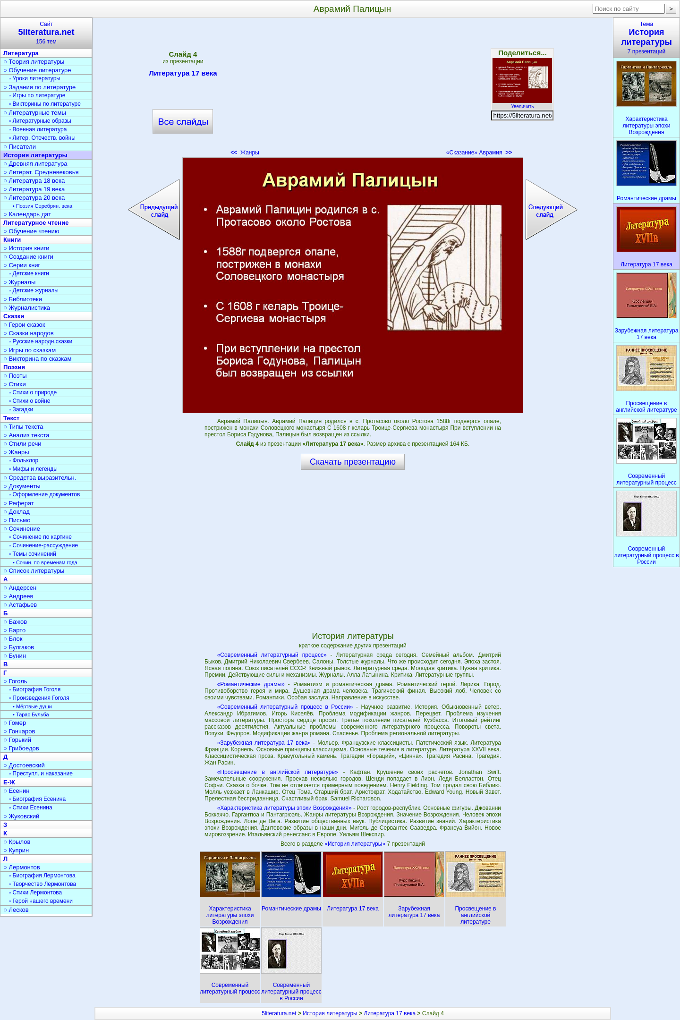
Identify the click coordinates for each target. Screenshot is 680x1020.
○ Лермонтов (21, 867)
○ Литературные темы (34, 112)
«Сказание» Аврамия (479, 152)
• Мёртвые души (32, 706)
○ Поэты (15, 375)
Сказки (13, 316)
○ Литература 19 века (34, 189)
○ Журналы (19, 282)
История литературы (35, 155)
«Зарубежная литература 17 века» (264, 743)
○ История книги (26, 248)
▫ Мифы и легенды (33, 469)
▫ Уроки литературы (34, 78)
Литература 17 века (183, 74)
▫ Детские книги (29, 273)
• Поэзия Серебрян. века (42, 206)
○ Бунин (14, 655)
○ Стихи (14, 384)
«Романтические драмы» (251, 684)
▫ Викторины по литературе (45, 104)
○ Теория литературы (33, 61)
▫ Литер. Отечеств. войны (42, 138)
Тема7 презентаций (646, 38)
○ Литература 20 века (34, 197)
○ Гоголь (15, 681)
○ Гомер (14, 722)
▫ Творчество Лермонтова (42, 884)
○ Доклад (16, 511)
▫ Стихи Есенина (30, 807)
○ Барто (14, 630)
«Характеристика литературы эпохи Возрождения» (284, 808)
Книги (12, 239)
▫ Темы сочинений (32, 554)
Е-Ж (9, 782)
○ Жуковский (21, 816)
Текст (11, 418)
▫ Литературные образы (40, 121)
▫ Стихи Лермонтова (35, 892)
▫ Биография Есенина (37, 799)
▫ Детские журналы (34, 290)
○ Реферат (18, 503)
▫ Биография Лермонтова (42, 875)
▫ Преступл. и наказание (41, 773)
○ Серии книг (21, 265)
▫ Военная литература (38, 129)
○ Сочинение (21, 528)
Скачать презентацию (353, 462)
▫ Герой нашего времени (41, 901)
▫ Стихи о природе (33, 392)
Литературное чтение (35, 222)
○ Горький (17, 739)
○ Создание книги (28, 256)
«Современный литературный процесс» (272, 655)
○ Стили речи (22, 443)
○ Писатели (19, 146)
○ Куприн (16, 850)
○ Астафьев (20, 604)
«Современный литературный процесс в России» (285, 707)
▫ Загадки (21, 409)
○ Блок (13, 638)
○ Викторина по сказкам (37, 358)
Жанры (244, 152)
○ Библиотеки (22, 299)
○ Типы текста (23, 426)
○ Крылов (16, 841)
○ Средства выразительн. (39, 477)
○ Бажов (15, 621)
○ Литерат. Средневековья (41, 172)
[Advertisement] (352, 90)
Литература (21, 53)
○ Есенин (16, 790)
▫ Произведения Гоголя (39, 698)
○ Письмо (17, 520)
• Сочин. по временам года (45, 562)
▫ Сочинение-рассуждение (43, 545)
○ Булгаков (18, 647)
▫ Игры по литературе (37, 95)
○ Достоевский (24, 765)
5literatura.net (279, 1013)
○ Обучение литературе (37, 70)
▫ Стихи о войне (29, 401)
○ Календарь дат (27, 214)
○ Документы (21, 486)
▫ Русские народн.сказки (40, 341)
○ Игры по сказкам (29, 350)
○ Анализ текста (26, 435)
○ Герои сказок (24, 324)
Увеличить (522, 104)
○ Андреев (18, 596)
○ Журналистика (26, 307)
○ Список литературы (33, 570)
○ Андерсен (19, 587)
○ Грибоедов (21, 748)
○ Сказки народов (28, 333)
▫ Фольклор (23, 460)
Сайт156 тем (46, 33)
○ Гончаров (19, 731)
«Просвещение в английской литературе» (277, 772)
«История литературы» (355, 844)
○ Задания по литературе (39, 87)
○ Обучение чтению (31, 231)
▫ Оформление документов (44, 494)
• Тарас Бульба (31, 714)
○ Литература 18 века (34, 180)
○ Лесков (16, 909)
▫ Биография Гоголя (34, 689)
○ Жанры (16, 452)
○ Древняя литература (35, 163)
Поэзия (14, 367)
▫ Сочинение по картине (40, 537)
